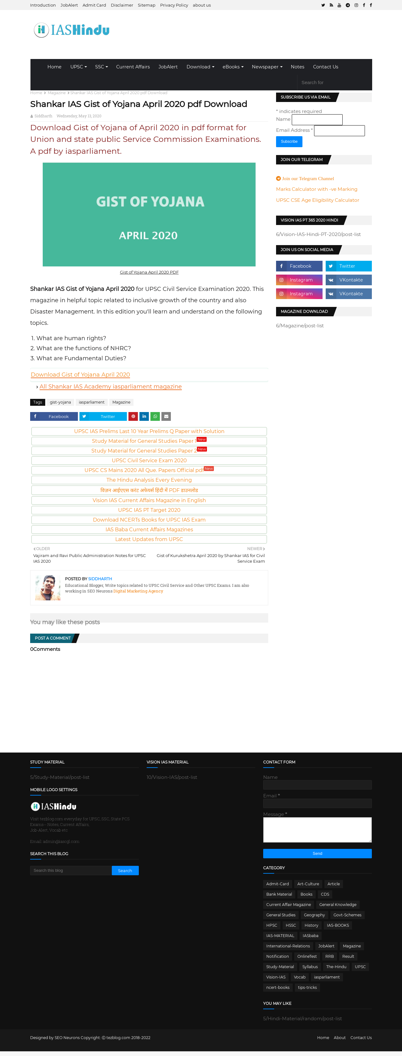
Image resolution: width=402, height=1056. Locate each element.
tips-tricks (307, 992)
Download (198, 67)
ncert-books (278, 992)
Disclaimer (122, 5)
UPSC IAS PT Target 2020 (149, 510)
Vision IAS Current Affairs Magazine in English (149, 500)
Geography (314, 919)
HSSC (291, 930)
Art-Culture (308, 888)
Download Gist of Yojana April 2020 (80, 374)
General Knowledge (337, 909)
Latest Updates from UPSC (149, 539)
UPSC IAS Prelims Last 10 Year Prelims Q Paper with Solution (149, 431)
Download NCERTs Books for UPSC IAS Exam (149, 520)
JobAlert (69, 5)
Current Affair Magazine (288, 909)
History (311, 930)
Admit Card (94, 5)
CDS (325, 899)
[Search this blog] (71, 870)
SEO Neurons (67, 1042)
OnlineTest (307, 961)
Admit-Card (277, 888)
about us (202, 5)
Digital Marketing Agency (137, 591)
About (340, 1042)
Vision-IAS (275, 981)
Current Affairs (133, 67)
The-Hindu (336, 971)
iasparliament (92, 402)
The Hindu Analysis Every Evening (149, 480)
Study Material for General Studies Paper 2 (149, 451)
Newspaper (265, 67)
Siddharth (43, 115)
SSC (99, 67)
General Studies (281, 919)
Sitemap (146, 5)
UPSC (76, 67)
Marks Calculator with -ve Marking (316, 189)
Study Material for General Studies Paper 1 (149, 441)
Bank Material (279, 899)
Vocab (300, 981)
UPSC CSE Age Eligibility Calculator (317, 200)
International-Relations (288, 950)
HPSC (271, 930)
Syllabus (310, 971)
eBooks (231, 67)
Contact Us (325, 67)
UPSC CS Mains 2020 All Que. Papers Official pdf (149, 470)
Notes (297, 67)
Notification (277, 961)
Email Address (295, 130)
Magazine (57, 92)
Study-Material (280, 971)
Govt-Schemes (347, 919)
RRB (329, 961)
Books (306, 899)
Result (348, 961)
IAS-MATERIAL (280, 940)
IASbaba (310, 940)
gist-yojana (60, 402)
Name (284, 119)
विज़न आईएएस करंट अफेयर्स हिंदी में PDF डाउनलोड (149, 490)
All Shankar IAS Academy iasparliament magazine (111, 386)
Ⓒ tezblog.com (116, 1042)
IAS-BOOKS (338, 930)
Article (334, 888)
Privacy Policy (174, 5)
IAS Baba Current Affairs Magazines (149, 530)
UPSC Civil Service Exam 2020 (149, 461)
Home (54, 67)
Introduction (43, 5)
